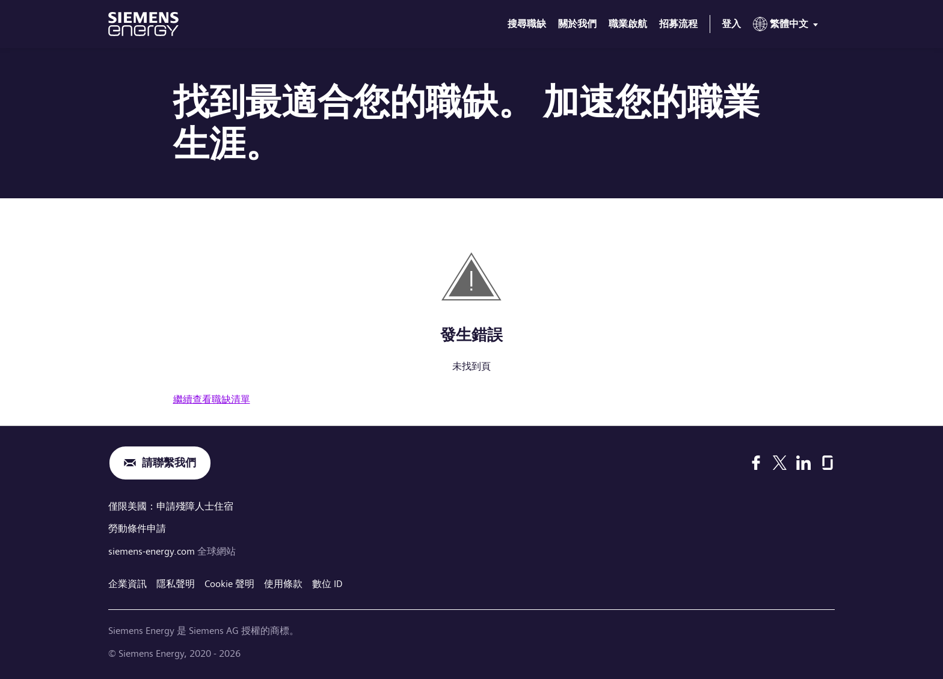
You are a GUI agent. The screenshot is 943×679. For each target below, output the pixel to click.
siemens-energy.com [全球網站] (152, 551)
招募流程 (678, 23)
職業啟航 (628, 23)
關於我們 (577, 23)
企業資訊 (127, 583)
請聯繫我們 (169, 463)
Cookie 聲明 (229, 583)
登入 (731, 23)
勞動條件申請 (137, 528)
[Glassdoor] (827, 462)
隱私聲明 (175, 583)
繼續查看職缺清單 (211, 399)
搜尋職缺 (527, 23)
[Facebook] (756, 462)
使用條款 (283, 583)
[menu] (788, 26)
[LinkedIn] (803, 462)
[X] (780, 462)
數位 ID (327, 583)
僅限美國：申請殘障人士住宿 (170, 506)
